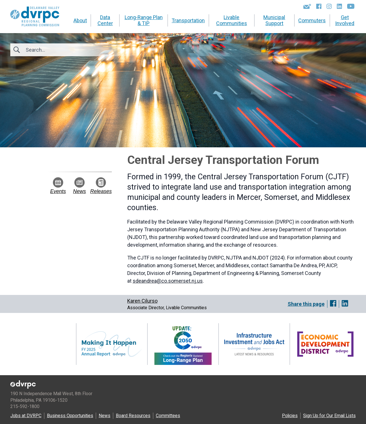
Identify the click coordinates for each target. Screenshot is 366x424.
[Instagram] (329, 6)
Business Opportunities (70, 415)
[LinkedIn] (339, 6)
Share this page (306, 304)
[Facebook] (318, 6)
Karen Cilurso (142, 301)
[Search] (56, 49)
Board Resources (133, 415)
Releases (101, 185)
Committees (168, 415)
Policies (290, 415)
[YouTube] (350, 6)
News (79, 185)
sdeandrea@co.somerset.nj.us (168, 281)
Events (58, 185)
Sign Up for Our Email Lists (329, 415)
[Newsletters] (307, 6)
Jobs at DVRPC (25, 415)
